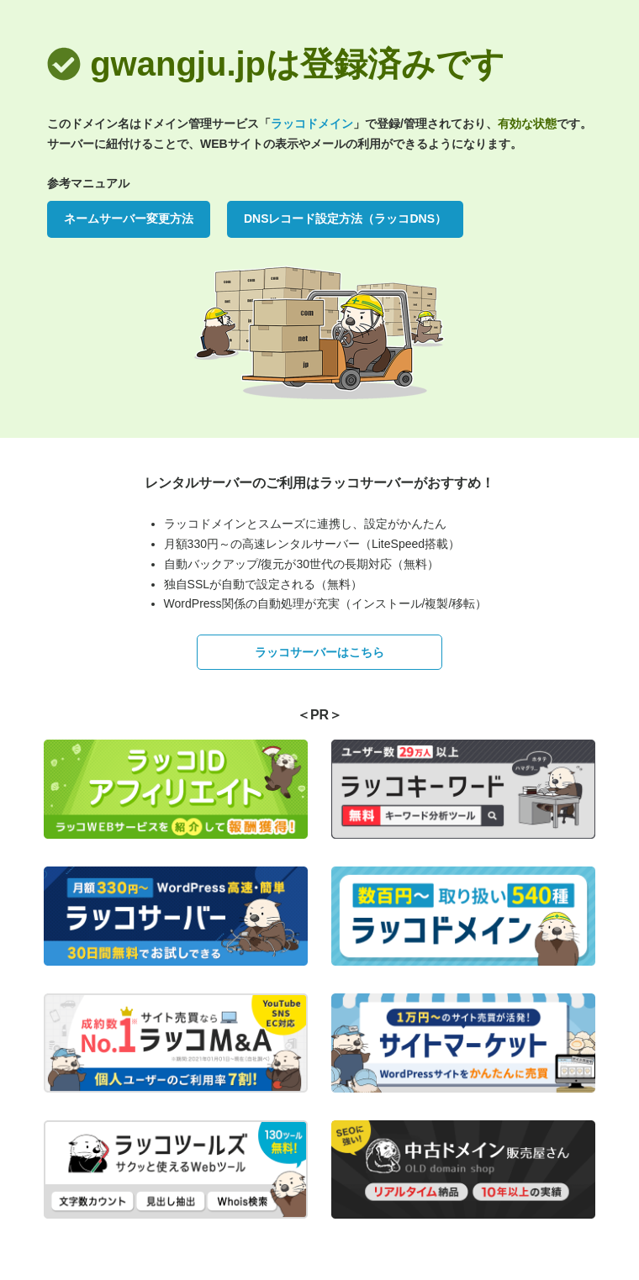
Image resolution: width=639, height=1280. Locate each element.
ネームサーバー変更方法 (128, 218)
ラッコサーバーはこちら (319, 652)
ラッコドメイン (312, 123)
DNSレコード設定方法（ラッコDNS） (345, 218)
